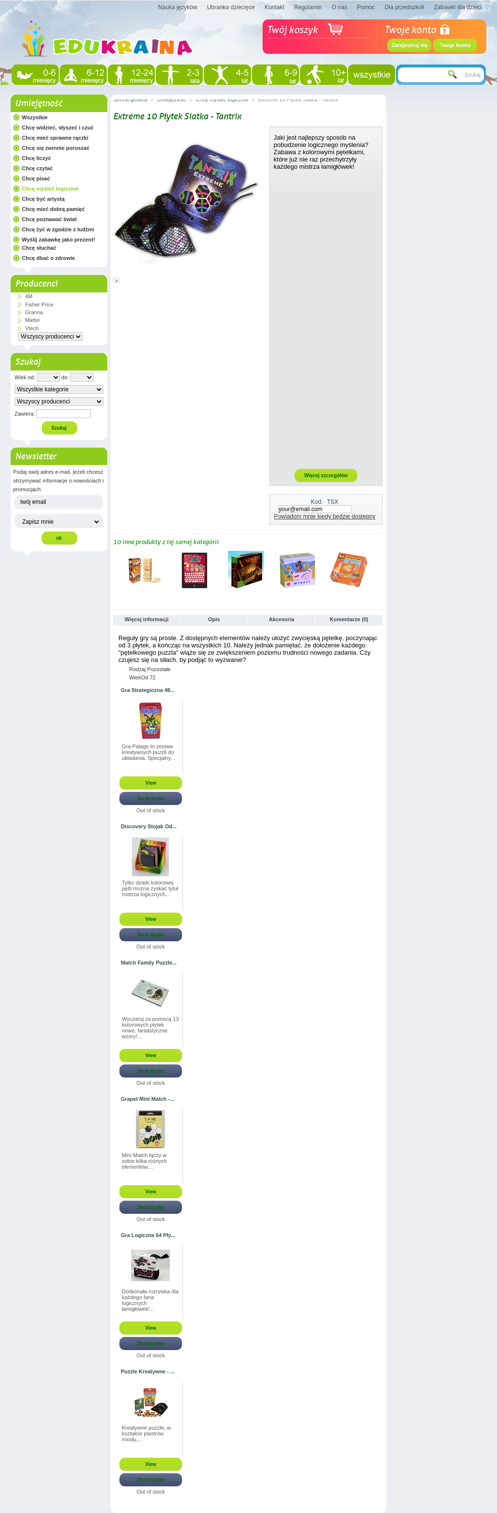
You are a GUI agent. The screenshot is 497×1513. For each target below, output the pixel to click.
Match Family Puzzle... (149, 963)
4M (29, 296)
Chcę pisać (36, 178)
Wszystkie (35, 117)
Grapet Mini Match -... (147, 1099)
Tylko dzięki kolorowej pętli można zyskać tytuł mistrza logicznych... (150, 888)
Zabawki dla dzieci (457, 7)
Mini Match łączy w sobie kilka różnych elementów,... (144, 1161)
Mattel (32, 320)
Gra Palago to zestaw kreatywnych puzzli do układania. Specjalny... (148, 752)
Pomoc (366, 7)
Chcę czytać (37, 168)
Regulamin (308, 7)
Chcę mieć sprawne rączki (55, 138)
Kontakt (274, 7)
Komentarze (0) (349, 619)
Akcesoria (282, 619)
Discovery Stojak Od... (149, 826)
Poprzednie (115, 569)
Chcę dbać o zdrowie (48, 258)
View (150, 783)
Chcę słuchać (39, 248)
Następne (380, 569)
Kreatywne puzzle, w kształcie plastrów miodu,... (146, 1433)
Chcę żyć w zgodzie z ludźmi (58, 229)
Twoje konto (455, 45)
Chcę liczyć (36, 158)
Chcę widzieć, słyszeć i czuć (58, 127)
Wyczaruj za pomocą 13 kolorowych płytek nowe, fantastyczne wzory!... (150, 1027)
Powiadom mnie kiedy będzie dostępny (325, 516)
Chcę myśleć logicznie (50, 189)
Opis (214, 619)
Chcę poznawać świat (49, 219)
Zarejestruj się (410, 45)
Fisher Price (39, 304)
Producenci (36, 283)
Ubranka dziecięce (231, 7)
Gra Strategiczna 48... (148, 690)
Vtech (32, 328)
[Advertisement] (326, 319)
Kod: (317, 502)
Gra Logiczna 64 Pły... (148, 1235)
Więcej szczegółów (326, 475)
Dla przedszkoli (404, 7)
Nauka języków (178, 7)
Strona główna (130, 99)
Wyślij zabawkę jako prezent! (58, 239)
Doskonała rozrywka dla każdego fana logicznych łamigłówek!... (150, 1300)
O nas (339, 7)
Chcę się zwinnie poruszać (55, 148)
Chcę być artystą (43, 199)
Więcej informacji (146, 619)
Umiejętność (38, 103)
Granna (34, 312)
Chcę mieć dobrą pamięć (53, 209)
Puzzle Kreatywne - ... (148, 1371)
